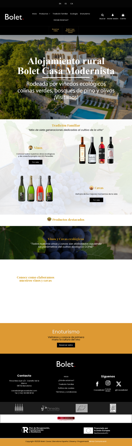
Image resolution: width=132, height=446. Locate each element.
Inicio (66, 376)
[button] (44, 14)
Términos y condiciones (66, 392)
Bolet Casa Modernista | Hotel (70, 30)
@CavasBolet (121, 390)
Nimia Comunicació (97, 441)
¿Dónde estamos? (66, 380)
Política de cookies (66, 388)
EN (60, 3)
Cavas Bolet (108, 390)
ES (66, 3)
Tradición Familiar (66, 384)
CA (71, 3)
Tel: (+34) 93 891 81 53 (24, 393)
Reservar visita (55, 30)
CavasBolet (99, 390)
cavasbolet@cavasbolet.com (24, 390)
